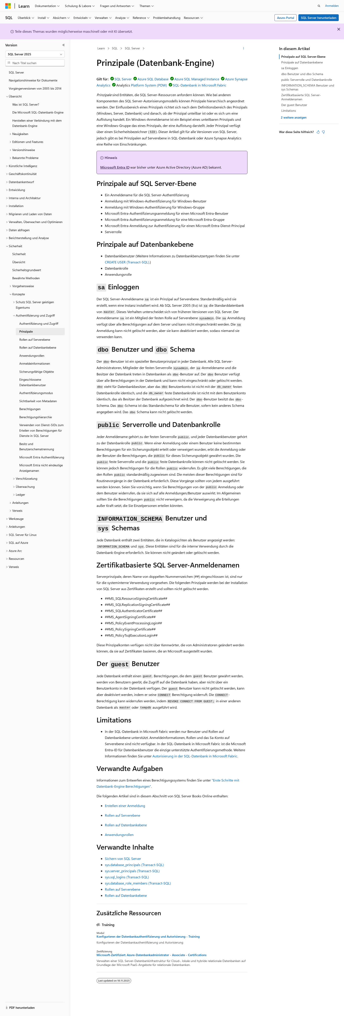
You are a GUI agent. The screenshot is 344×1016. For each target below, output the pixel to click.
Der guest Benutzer (294, 105)
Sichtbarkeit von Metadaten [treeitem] (38, 401)
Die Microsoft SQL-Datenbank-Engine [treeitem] (37, 112)
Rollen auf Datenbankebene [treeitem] (37, 347)
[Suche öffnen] (319, 6)
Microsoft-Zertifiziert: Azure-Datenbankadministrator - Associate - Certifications (151, 955)
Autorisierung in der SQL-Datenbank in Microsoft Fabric (194, 756)
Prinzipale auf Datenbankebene (302, 62)
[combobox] (35, 54)
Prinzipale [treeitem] (26, 331)
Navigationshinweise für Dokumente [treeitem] (33, 80)
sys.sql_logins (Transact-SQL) (127, 877)
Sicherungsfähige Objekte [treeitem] (36, 371)
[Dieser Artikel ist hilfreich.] (318, 132)
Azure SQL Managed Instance (196, 79)
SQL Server (132, 48)
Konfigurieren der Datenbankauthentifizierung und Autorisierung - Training (148, 937)
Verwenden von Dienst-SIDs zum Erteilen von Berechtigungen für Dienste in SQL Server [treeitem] (41, 430)
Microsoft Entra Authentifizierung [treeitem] (41, 457)
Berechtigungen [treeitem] (30, 409)
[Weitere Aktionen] (243, 48)
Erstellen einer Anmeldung (125, 805)
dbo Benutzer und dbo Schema (302, 74)
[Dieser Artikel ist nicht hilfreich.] (323, 132)
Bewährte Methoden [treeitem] (26, 278)
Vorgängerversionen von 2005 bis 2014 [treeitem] (35, 88)
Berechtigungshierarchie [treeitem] (35, 417)
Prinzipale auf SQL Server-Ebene (303, 56)
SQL (115, 48)
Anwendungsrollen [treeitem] (31, 355)
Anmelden (332, 6)
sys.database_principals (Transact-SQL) (134, 864)
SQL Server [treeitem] (16, 72)
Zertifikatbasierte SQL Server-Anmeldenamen (301, 97)
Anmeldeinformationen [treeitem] (34, 363)
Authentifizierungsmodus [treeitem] (36, 393)
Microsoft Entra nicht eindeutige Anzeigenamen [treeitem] (41, 468)
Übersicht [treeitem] (18, 262)
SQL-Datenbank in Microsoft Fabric (199, 85)
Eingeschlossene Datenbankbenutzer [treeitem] (32, 382)
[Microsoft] (8, 6)
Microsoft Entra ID (114, 167)
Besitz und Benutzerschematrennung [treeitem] (36, 446)
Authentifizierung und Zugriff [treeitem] (38, 323)
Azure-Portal (285, 18)
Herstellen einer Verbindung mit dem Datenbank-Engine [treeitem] (37, 123)
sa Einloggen (289, 68)
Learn (101, 48)
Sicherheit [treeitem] (19, 254)
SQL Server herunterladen (318, 18)
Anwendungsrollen (119, 834)
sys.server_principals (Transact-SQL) (132, 870)
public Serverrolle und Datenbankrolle (306, 79)
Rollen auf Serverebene (122, 815)
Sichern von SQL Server (123, 858)
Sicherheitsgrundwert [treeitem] (26, 270)
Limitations (288, 110)
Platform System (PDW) (149, 85)
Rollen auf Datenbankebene (126, 825)
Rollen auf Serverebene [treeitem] (34, 339)
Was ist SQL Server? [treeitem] (25, 104)
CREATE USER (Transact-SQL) (127, 262)
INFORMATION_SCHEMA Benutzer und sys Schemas (307, 87)
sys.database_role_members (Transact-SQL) (138, 883)
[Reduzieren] (63, 45)
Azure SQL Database (153, 79)
